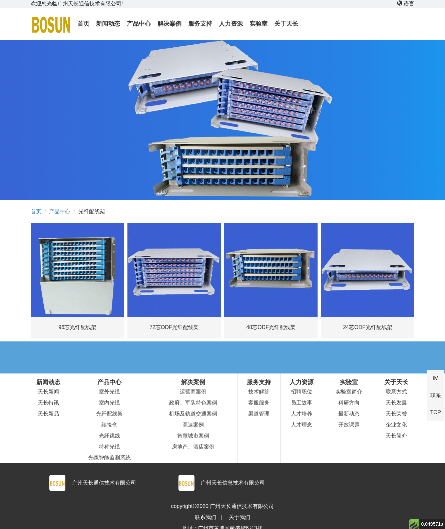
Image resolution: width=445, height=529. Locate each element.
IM (436, 378)
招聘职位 (301, 391)
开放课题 (349, 425)
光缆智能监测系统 (109, 458)
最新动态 (349, 414)
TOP (435, 412)
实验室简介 (349, 391)
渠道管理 (259, 414)
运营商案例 (193, 391)
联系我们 (205, 517)
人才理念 (301, 425)
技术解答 (259, 391)
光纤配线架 (109, 414)
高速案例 (193, 425)
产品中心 (59, 211)
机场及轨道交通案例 (193, 414)
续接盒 (109, 425)
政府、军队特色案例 (193, 403)
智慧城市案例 (193, 436)
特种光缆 (109, 447)
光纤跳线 (109, 436)
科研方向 (349, 403)
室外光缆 (109, 391)
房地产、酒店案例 (193, 447)
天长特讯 (48, 403)
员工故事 (301, 403)
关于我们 (239, 517)
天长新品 (48, 414)
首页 (36, 211)
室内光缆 (109, 403)
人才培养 (301, 414)
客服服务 (259, 403)
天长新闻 (48, 391)
